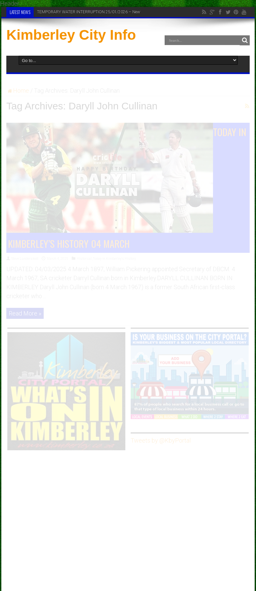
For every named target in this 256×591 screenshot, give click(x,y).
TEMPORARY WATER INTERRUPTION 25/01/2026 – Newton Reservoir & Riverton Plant (114, 12)
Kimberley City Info (71, 35)
